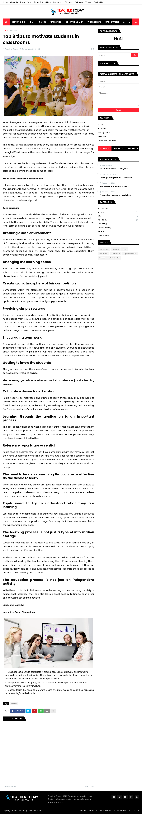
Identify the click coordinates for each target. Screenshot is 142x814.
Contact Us (98, 2)
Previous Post (10, 786)
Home (5, 2)
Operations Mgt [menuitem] (74, 22)
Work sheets (118, 235)
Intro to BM (118, 220)
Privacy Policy (26, 2)
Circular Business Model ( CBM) (114, 169)
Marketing (118, 223)
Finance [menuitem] (41, 22)
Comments (132, 148)
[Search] (114, 55)
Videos (88, 2)
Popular (104, 148)
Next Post (89, 786)
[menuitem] (6, 21)
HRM (118, 216)
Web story (79, 2)
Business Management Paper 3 (114, 186)
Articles (13, 30)
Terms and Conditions (107, 140)
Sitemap (68, 2)
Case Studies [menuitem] (112, 22)
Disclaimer (57, 2)
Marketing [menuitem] (55, 22)
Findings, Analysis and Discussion (116, 177)
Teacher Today (20, 810)
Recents (118, 148)
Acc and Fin (118, 208)
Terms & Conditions (42, 2)
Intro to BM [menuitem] (18, 22)
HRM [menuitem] (31, 22)
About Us (14, 2)
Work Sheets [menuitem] (94, 22)
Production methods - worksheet (115, 195)
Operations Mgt (118, 227)
